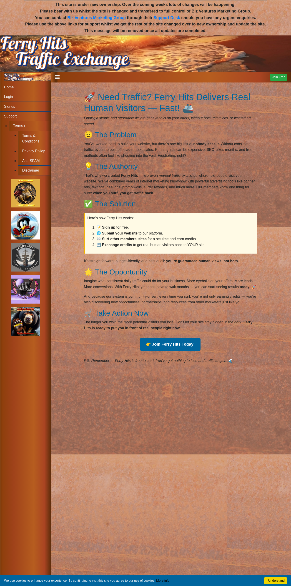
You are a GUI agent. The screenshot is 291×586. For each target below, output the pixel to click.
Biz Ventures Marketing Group (96, 17)
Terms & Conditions (31, 138)
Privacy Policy (33, 151)
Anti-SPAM (31, 161)
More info (162, 580)
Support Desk (166, 17)
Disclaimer (30, 170)
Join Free (278, 77)
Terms (19, 126)
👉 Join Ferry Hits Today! (170, 344)
